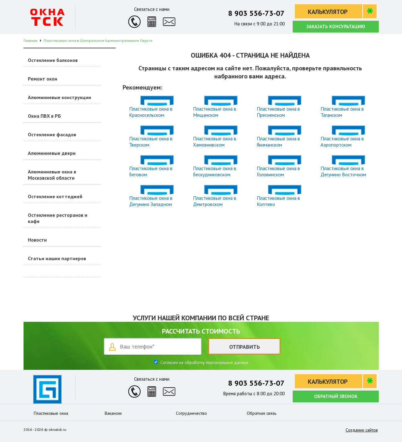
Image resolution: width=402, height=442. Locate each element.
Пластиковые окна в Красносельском (151, 112)
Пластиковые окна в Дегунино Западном (151, 201)
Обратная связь (261, 413)
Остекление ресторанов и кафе (57, 218)
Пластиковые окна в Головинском (278, 171)
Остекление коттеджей (55, 196)
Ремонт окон (42, 79)
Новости (37, 240)
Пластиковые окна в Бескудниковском (214, 171)
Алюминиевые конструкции (59, 97)
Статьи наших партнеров (57, 258)
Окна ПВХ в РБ (44, 116)
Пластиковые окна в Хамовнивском (214, 141)
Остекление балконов (53, 60)
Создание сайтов (362, 430)
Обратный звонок (335, 396)
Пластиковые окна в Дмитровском (214, 201)
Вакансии (113, 413)
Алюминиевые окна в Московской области (52, 174)
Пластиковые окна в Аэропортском (342, 141)
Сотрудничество (191, 413)
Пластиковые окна (51, 413)
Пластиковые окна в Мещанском (214, 112)
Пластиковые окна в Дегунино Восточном (343, 171)
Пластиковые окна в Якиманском (278, 141)
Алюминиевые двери (52, 153)
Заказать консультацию (335, 26)
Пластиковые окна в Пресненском (278, 112)
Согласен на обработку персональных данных (203, 362)
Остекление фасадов (52, 134)
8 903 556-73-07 (256, 13)
